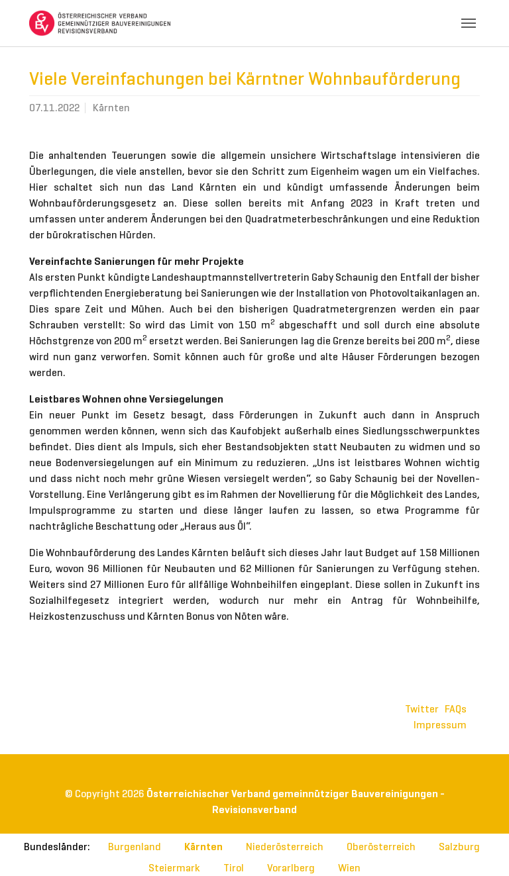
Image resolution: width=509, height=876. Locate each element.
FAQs (456, 709)
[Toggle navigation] (468, 23)
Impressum (440, 725)
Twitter (422, 709)
